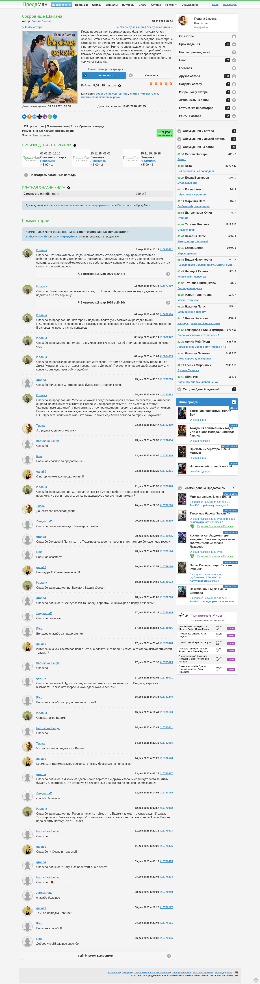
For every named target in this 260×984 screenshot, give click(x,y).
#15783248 (166, 697)
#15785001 (166, 678)
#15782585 (166, 743)
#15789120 (166, 567)
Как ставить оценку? (119, 86)
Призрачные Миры (208, 618)
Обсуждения (190, 4)
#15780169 (166, 793)
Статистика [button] (151, 76)
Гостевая (185, 68)
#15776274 (166, 877)
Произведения (61, 4)
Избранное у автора (204, 93)
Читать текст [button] (106, 76)
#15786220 (166, 597)
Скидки (96, 4)
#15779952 (166, 808)
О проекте (114, 973)
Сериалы (112, 4)
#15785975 (166, 613)
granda (41, 380)
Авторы (156, 4)
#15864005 (166, 356)
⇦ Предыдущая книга (131, 27)
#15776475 (166, 862)
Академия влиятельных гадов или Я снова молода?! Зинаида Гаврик (212, 432)
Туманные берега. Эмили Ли (210, 514)
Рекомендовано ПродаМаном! (210, 489)
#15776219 (166, 892)
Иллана (41, 250)
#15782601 (166, 728)
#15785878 (166, 643)
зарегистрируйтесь (97, 205)
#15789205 (166, 536)
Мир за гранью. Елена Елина (210, 497)
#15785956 (166, 628)
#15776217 (166, 908)
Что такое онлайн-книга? (68, 188)
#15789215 (166, 521)
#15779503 (166, 831)
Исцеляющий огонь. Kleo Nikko (212, 467)
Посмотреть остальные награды (70, 175)
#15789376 (166, 486)
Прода (35, 4)
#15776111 (166, 923)
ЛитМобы (128, 4)
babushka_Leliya (48, 441)
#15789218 (166, 506)
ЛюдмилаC (98, 161)
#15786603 (166, 582)
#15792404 (166, 440)
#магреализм (41, 135)
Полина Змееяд (41, 21)
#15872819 (166, 286)
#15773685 (166, 938)
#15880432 (166, 250)
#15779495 (166, 846)
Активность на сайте (204, 101)
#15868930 (166, 315)
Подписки (81, 4)
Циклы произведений (194, 52)
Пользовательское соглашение (152, 973)
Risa (39, 457)
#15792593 (166, 395)
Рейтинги (171, 4)
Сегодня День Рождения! (210, 390)
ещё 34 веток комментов (95, 956)
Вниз (256, 980)
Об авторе (186, 36)
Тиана (40, 426)
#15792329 (166, 456)
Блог (204, 61)
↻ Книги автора (32, 27)
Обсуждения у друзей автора (210, 140)
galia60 (41, 472)
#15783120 (166, 712)
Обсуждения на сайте (210, 148)
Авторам (127, 973)
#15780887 (166, 774)
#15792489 (166, 425)
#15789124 (166, 551)
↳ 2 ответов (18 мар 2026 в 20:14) (101, 303)
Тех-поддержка (223, 973)
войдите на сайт (68, 205)
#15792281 (166, 471)
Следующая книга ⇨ (160, 27)
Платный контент (203, 973)
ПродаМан (47, 161)
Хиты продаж (207, 403)
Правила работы (181, 973)
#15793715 (166, 379)
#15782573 (166, 758)
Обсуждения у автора (210, 132)
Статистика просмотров (204, 109)
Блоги (142, 4)
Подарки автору (204, 85)
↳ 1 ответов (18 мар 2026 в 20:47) (101, 274)
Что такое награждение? (74, 146)
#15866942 (166, 337)
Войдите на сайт (36, 237)
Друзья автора (204, 77)
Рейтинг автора (204, 117)
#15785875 (166, 663)
